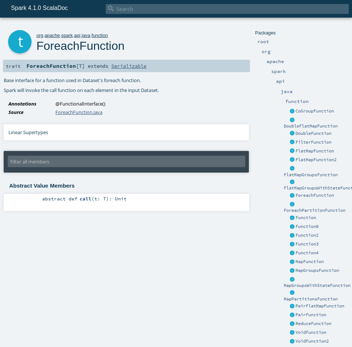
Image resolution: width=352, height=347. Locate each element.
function (99, 35)
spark (67, 35)
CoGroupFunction (314, 111)
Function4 (307, 252)
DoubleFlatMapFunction (311, 126)
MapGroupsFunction (317, 270)
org (39, 35)
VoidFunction (310, 332)
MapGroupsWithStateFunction (317, 285)
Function (305, 217)
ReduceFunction (313, 323)
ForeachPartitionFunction (314, 210)
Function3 (307, 244)
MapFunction (309, 261)
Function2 (307, 235)
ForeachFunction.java (78, 112)
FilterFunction (313, 142)
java (85, 35)
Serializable (128, 66)
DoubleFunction (313, 133)
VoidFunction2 (312, 341)
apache (52, 35)
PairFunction (310, 314)
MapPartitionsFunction (311, 299)
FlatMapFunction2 (316, 159)
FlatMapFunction (314, 151)
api (77, 35)
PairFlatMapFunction (319, 306)
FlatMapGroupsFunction (311, 174)
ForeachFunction (314, 195)
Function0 (307, 226)
